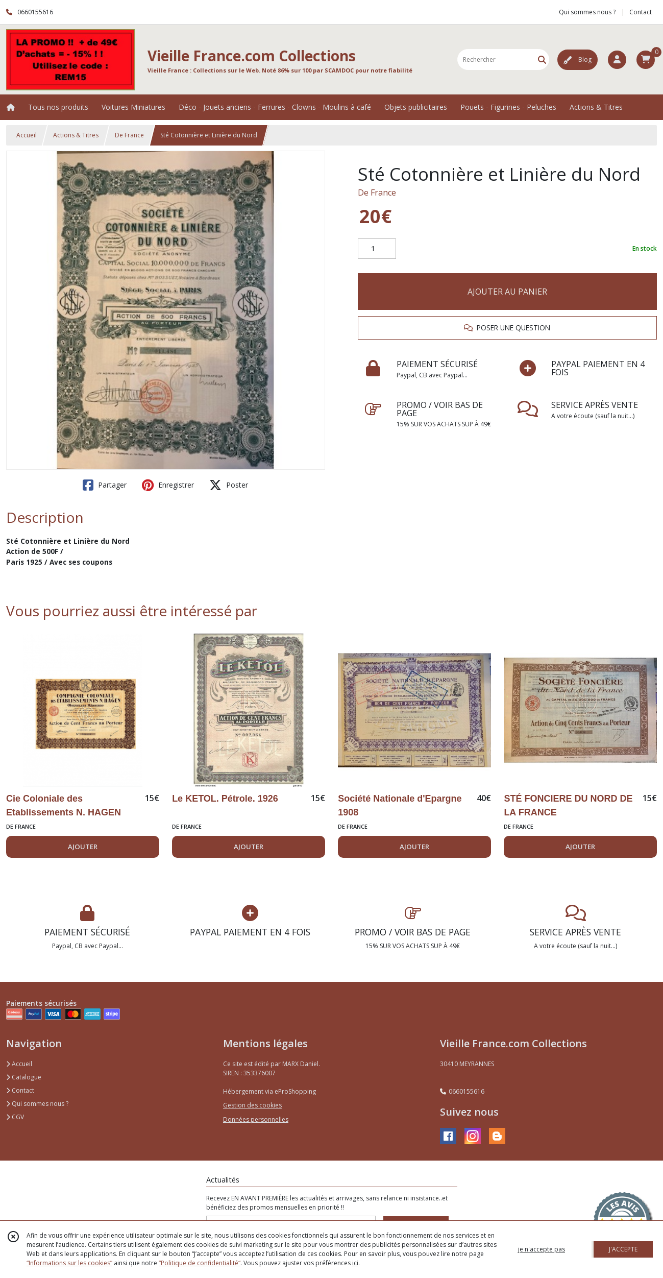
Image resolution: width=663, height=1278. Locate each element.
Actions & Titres (76, 135)
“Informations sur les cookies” (69, 1263)
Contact (640, 12)
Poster (228, 485)
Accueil (26, 135)
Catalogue (23, 1077)
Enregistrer (168, 485)
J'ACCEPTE (623, 1249)
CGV (15, 1117)
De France (129, 135)
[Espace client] (617, 60)
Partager (105, 485)
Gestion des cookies (252, 1105)
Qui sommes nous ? (37, 1103)
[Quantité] (377, 248)
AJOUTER (82, 846)
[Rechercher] (542, 59)
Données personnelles (255, 1119)
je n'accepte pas (541, 1249)
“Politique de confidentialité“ (199, 1263)
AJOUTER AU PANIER (507, 291)
